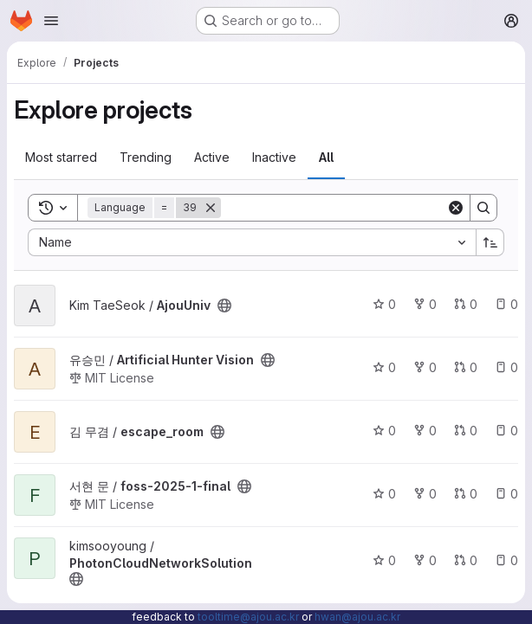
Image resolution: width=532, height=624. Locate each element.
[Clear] (455, 207)
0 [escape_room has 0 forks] (425, 430)
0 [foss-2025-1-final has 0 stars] (384, 493)
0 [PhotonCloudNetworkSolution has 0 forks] (425, 560)
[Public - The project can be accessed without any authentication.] (224, 305)
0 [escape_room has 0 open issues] (506, 430)
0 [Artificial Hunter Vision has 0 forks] (425, 367)
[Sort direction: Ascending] (490, 242)
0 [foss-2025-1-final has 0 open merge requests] (465, 493)
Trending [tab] (146, 157)
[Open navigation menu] (51, 21)
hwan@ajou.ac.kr (357, 616)
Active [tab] (212, 157)
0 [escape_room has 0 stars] (384, 430)
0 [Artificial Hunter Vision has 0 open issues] (506, 367)
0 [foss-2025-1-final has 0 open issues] (506, 493)
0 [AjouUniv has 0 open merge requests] (465, 304)
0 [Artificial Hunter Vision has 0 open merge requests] (465, 367)
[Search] (333, 207)
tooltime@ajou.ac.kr (248, 616)
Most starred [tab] (61, 157)
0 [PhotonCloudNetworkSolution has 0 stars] (384, 560)
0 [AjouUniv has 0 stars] (384, 304)
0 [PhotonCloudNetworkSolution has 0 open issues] (506, 560)
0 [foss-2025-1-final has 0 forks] (425, 493)
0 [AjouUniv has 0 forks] (425, 304)
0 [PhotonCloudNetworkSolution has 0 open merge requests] (465, 560)
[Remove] (210, 207)
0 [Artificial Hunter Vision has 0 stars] (384, 367)
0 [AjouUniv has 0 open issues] (506, 304)
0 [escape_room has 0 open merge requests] (465, 430)
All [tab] (326, 157)
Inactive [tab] (274, 157)
